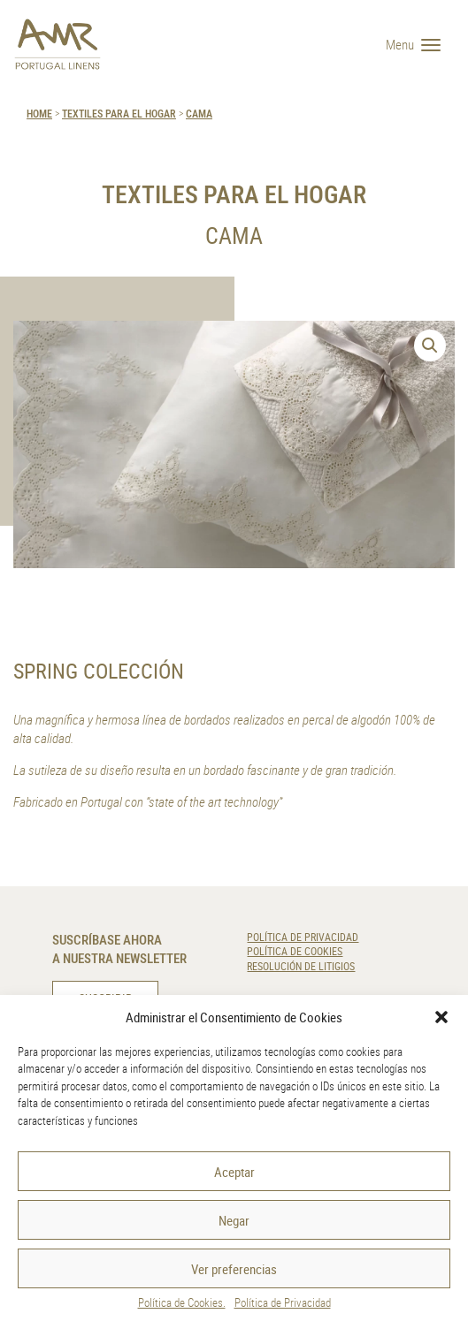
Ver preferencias (234, 1269)
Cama (199, 113)
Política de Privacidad (282, 1302)
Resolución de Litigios (301, 966)
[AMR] (57, 44)
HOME (39, 113)
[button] (441, 1017)
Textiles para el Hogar (119, 113)
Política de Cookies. (182, 1302)
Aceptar (234, 1172)
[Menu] (419, 44)
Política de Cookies (294, 951)
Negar (234, 1220)
